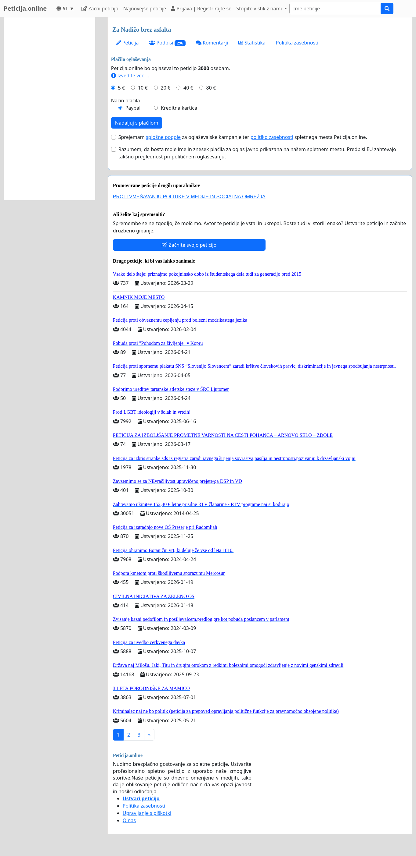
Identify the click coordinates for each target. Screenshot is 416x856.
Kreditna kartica (179, 107)
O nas (129, 820)
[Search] (335, 8)
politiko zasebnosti (272, 137)
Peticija (127, 42)
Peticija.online (25, 8)
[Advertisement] (49, 108)
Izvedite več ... (130, 75)
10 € (143, 87)
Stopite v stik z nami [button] (259, 8)
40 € (188, 87)
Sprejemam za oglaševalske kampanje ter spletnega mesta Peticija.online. (242, 137)
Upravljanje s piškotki (147, 813)
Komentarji (212, 42)
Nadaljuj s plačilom (136, 122)
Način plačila (125, 100)
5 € (121, 87)
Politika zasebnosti (297, 42)
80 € (211, 87)
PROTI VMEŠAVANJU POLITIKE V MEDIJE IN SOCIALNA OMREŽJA (189, 196)
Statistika (252, 42)
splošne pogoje (163, 137)
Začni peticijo (99, 8)
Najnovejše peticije (144, 8)
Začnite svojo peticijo (189, 245)
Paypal (133, 107)
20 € (165, 87)
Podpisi (167, 42)
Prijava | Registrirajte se (201, 8)
